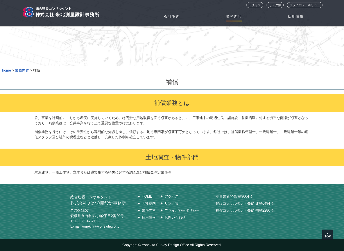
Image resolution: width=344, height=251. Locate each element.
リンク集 (275, 5)
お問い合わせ (175, 217)
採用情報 (296, 16)
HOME (147, 196)
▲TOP (327, 235)
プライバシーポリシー (304, 5)
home (6, 70)
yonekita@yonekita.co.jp (100, 226)
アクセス (255, 5)
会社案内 (172, 16)
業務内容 (234, 16)
